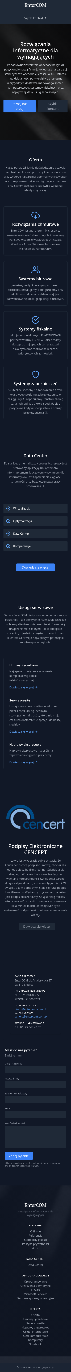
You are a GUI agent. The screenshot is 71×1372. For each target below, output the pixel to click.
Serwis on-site (35, 1323)
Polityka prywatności (35, 1244)
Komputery (35, 1340)
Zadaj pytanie (19, 1156)
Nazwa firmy (12, 1078)
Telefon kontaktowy (16, 1093)
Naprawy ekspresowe (35, 1327)
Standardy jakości (35, 1240)
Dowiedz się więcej (35, 567)
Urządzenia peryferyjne (35, 1286)
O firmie (35, 1231)
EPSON (35, 1290)
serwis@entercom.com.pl (31, 1016)
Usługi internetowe (35, 1332)
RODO (35, 1165)
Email (8, 1108)
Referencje (36, 1235)
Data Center (35, 1265)
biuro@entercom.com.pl (30, 1009)
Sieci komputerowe (35, 1336)
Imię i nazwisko (13, 1063)
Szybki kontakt (33, 18)
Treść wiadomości (15, 1123)
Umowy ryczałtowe (35, 1319)
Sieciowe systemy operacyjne (35, 1298)
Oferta (35, 1315)
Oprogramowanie (35, 1281)
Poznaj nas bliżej (19, 106)
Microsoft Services (35, 1294)
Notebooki (35, 1344)
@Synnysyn (47, 1367)
